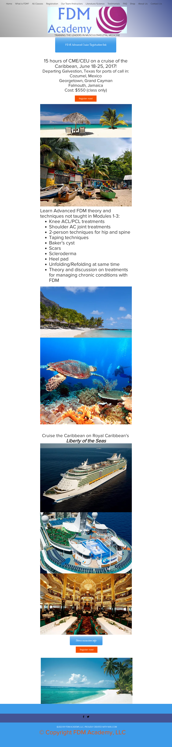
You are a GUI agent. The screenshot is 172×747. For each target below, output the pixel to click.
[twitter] (88, 716)
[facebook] (83, 716)
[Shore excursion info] (86, 640)
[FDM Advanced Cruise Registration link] (85, 44)
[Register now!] (86, 98)
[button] (52, 3)
